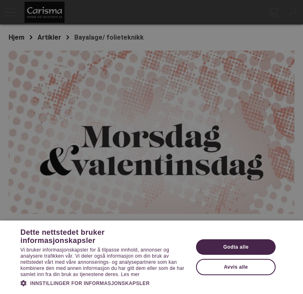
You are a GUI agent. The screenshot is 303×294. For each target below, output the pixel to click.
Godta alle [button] (236, 247)
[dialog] (151, 147)
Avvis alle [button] (236, 267)
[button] (104, 282)
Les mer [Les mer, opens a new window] (130, 274)
